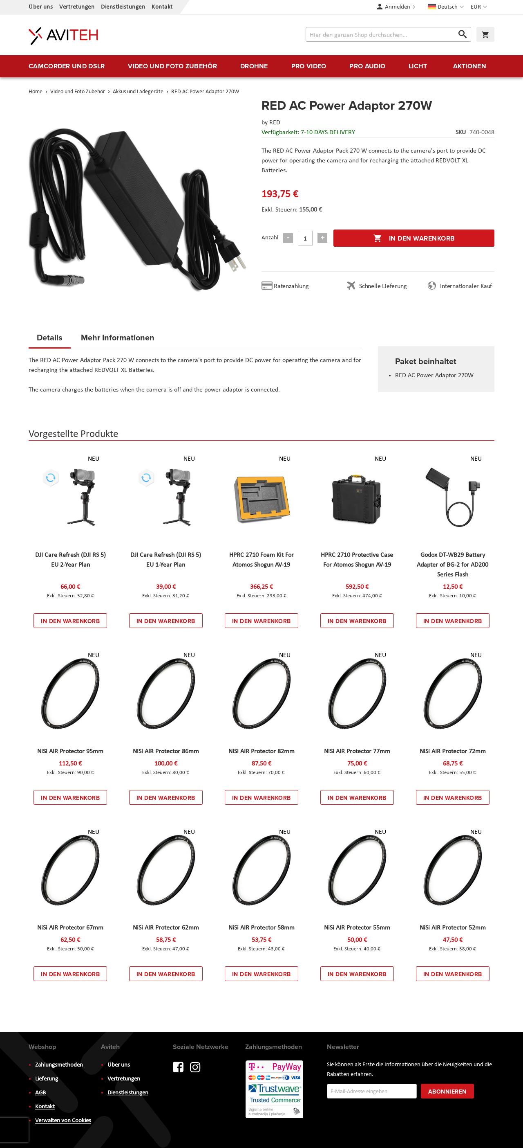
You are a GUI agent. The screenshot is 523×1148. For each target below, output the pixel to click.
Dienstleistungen (123, 7)
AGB (40, 1093)
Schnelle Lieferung (383, 286)
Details (50, 337)
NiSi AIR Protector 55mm (357, 928)
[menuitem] (67, 66)
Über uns (41, 7)
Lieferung (46, 1079)
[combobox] (388, 34)
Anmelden (397, 7)
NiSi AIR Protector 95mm (70, 751)
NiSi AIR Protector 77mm (357, 751)
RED (274, 122)
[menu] (261, 66)
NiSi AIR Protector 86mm (166, 751)
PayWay (275, 1090)
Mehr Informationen (117, 337)
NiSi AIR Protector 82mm (261, 751)
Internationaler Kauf (466, 286)
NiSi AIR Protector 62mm (166, 928)
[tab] (50, 340)
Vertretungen (76, 7)
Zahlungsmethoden (59, 1065)
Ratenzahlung (291, 286)
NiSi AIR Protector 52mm (453, 928)
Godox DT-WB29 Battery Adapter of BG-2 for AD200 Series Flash (452, 565)
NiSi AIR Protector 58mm (261, 928)
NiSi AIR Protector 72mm (453, 751)
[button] (480, 7)
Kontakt (162, 7)
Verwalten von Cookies (63, 1121)
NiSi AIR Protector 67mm (70, 928)
